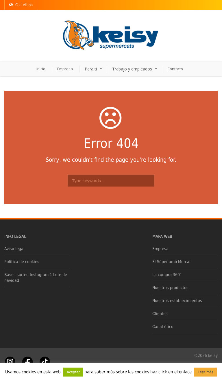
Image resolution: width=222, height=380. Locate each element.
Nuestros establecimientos (177, 300)
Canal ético (162, 326)
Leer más (205, 372)
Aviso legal (14, 248)
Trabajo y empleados (132, 69)
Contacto (175, 68)
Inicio (40, 68)
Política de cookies (21, 261)
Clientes (160, 313)
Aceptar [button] (73, 372)
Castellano (21, 5)
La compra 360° (167, 274)
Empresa (65, 68)
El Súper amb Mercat (171, 261)
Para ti (91, 69)
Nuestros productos (170, 287)
